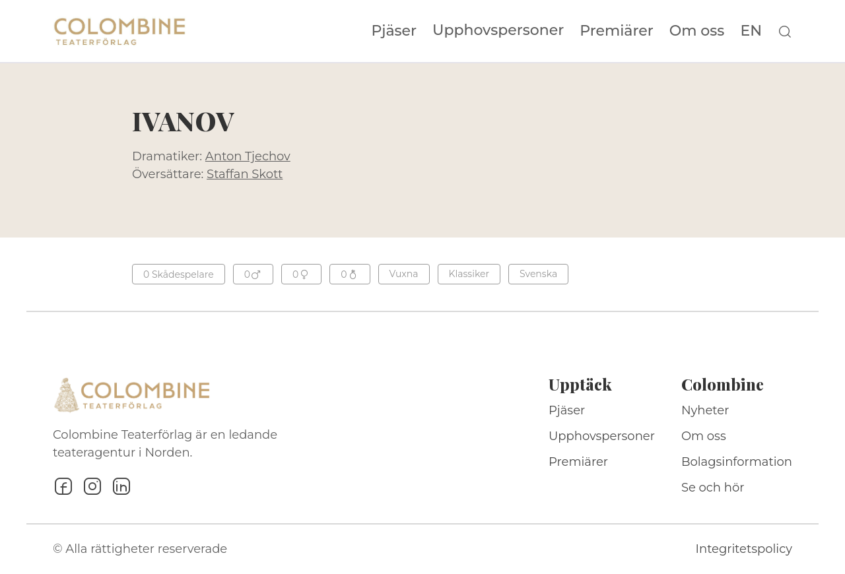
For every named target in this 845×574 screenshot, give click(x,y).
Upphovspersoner (498, 30)
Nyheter (705, 410)
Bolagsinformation (736, 462)
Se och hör (713, 487)
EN (751, 31)
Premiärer (617, 31)
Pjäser (394, 31)
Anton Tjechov (247, 156)
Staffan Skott (245, 174)
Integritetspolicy (744, 549)
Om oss (697, 31)
